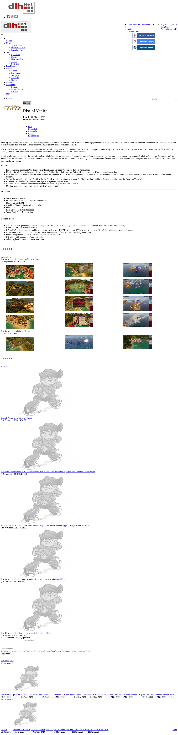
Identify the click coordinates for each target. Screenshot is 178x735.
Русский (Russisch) (169, 29)
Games (9, 41)
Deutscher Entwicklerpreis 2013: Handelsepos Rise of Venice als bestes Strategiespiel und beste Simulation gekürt (48, 472)
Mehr (174, 731)
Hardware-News (18, 48)
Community (11, 84)
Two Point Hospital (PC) (11, 697)
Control (45, 697)
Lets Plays (10, 66)
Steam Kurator (17, 89)
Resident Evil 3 (148, 697)
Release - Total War (82, 697)
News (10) (32, 129)
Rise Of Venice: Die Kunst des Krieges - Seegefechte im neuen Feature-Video (33, 579)
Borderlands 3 (7, 665)
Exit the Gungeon (161, 697)
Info (30, 126)
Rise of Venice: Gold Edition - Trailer (16, 418)
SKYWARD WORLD (99, 697)
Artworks (15, 78)
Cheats (9, 82)
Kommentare (33, 136)
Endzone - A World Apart (31, 697)
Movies (14, 57)
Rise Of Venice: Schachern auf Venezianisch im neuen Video (26, 633)
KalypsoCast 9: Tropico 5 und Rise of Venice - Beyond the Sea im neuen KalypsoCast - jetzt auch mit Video (45, 525)
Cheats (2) (32, 131)
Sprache (173, 24)
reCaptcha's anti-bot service (59, 653)
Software (15, 64)
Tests (8, 52)
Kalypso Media (39, 119)
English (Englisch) (165, 25)
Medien (9, 68)
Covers (14, 80)
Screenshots (16, 73)
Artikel (14, 61)
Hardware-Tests (17, 59)
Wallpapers (15, 75)
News (8, 43)
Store (8, 94)
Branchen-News (17, 50)
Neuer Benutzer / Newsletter (138, 24)
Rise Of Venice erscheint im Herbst (15, 331)
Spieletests (15, 55)
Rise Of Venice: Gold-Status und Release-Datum (21, 259)
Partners (14, 91)
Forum (14, 87)
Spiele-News (16, 45)
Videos (14, 71)
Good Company (115, 697)
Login (129, 29)
